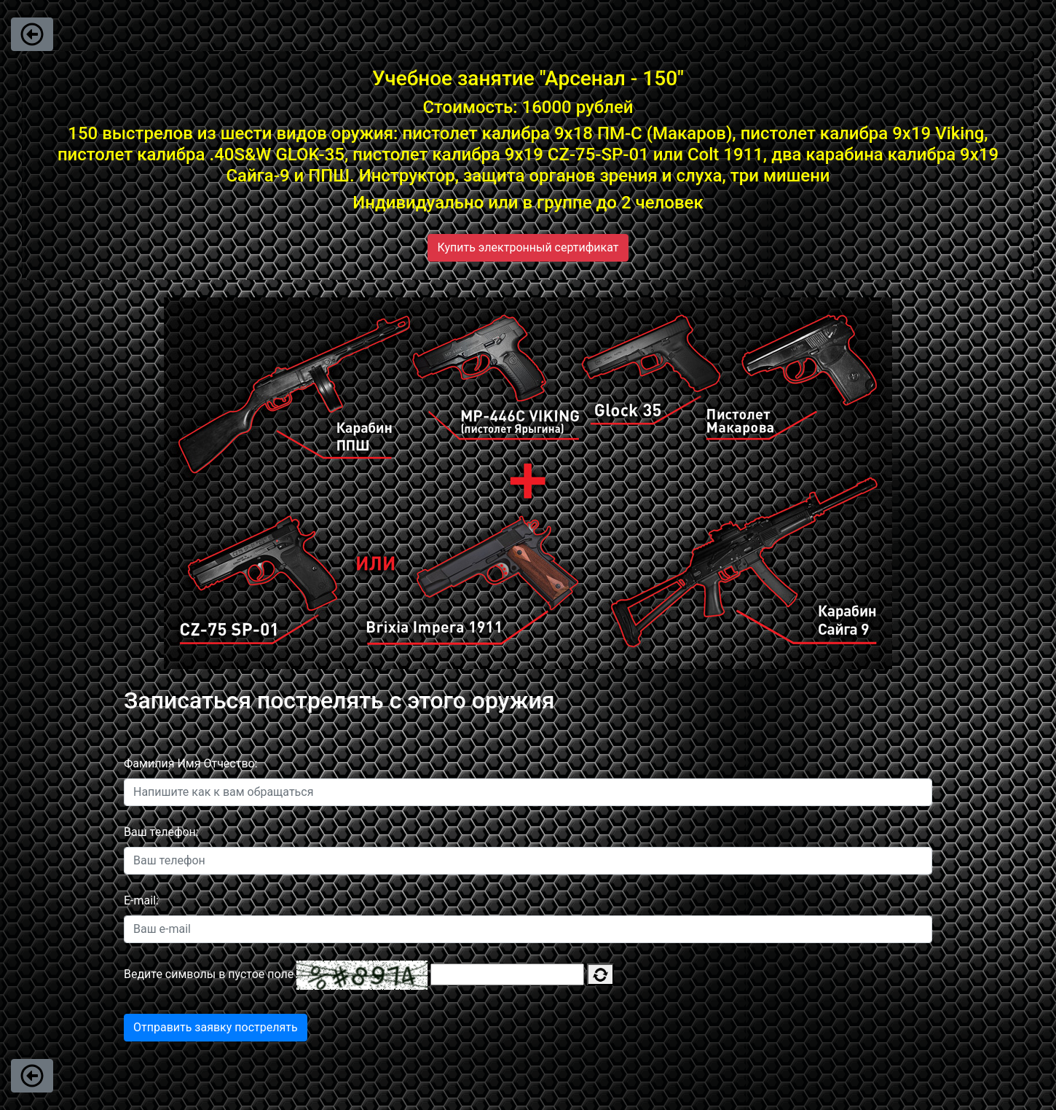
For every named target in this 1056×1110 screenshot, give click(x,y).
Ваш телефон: (161, 832)
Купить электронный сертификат (527, 247)
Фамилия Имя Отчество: (191, 763)
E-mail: (141, 900)
